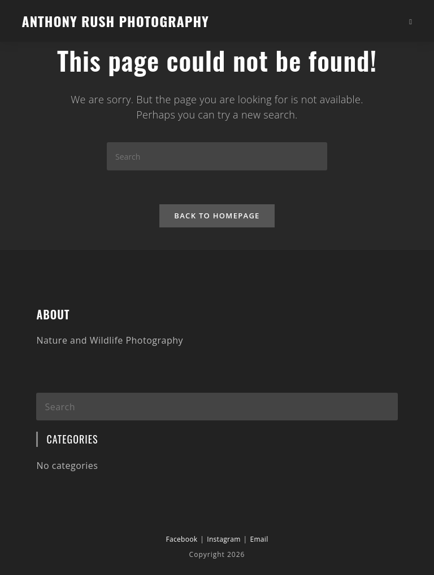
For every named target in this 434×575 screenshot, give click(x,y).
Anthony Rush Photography (115, 21)
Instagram (223, 539)
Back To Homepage (216, 215)
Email (259, 539)
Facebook (182, 539)
